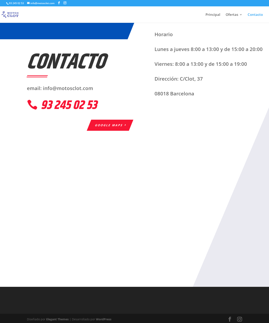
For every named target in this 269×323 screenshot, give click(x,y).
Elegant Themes (57, 319)
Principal (213, 15)
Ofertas (232, 15)
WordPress (103, 319)
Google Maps (109, 125)
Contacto (255, 15)
